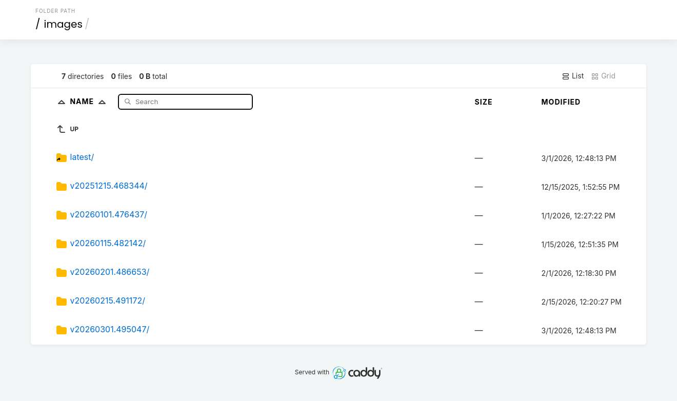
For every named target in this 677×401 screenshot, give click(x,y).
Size (484, 101)
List (573, 76)
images (63, 24)
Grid (603, 76)
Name (90, 101)
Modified (561, 101)
